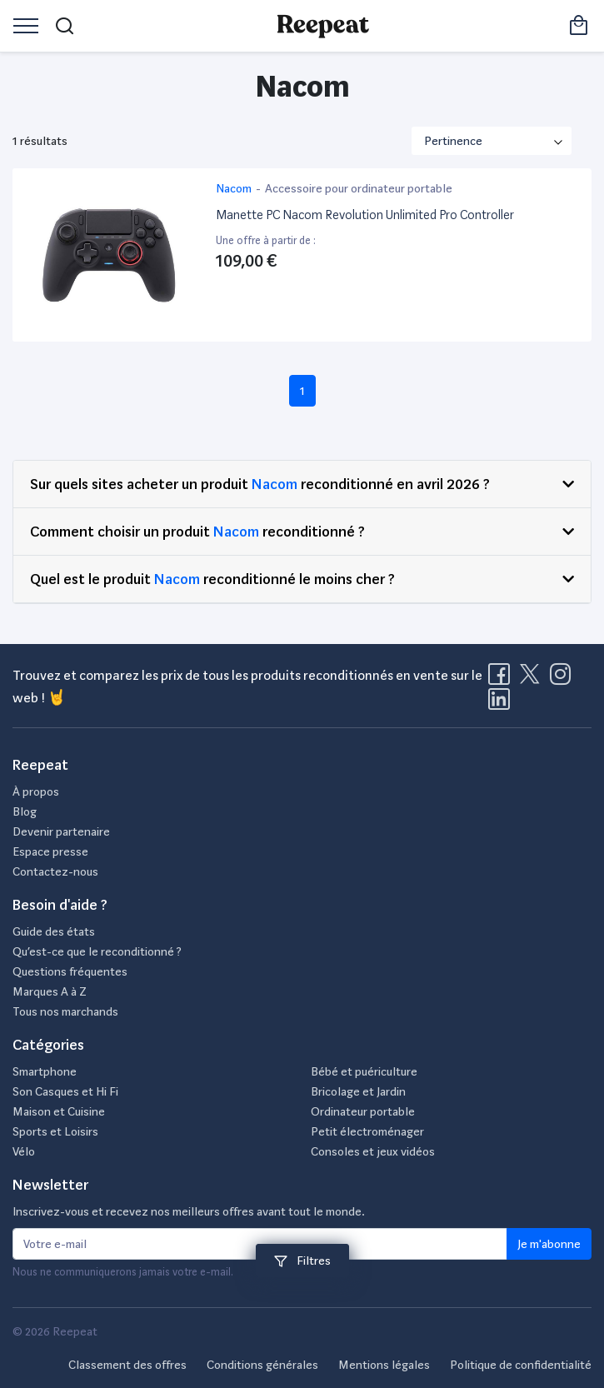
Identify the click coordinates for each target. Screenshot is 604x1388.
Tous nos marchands (65, 1011)
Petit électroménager (367, 1131)
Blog (24, 811)
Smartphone (44, 1071)
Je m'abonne (549, 1244)
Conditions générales (262, 1364)
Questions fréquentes (69, 971)
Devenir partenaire (61, 831)
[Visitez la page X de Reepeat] (533, 679)
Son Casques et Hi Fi (65, 1091)
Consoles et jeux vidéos (373, 1151)
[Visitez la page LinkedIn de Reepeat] (499, 704)
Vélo (23, 1151)
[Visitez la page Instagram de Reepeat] (564, 679)
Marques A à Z (49, 991)
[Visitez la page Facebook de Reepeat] (502, 679)
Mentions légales (384, 1364)
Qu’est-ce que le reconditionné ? (97, 951)
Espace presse (50, 851)
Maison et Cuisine (58, 1111)
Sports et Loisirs (55, 1131)
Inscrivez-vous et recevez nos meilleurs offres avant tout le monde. (188, 1211)
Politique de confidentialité (521, 1364)
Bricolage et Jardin (358, 1091)
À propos (35, 791)
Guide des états (53, 931)
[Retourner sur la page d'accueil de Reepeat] (323, 25)
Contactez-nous (55, 871)
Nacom (274, 483)
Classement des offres (127, 1364)
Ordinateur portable (363, 1111)
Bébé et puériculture (364, 1071)
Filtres (302, 1260)
